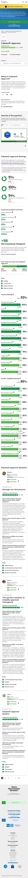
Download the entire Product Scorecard (12, 163)
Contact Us (13, 837)
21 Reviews (4, 54)
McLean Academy (13, 855)
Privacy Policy (19, 875)
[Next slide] (25, 145)
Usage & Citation (13, 860)
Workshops (13, 856)
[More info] (12, 212)
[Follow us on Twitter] (11, 825)
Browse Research (13, 846)
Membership (13, 842)
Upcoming (13, 847)
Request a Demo (15, 802)
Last (19, 778)
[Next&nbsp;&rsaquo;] (15, 778)
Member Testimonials (13, 835)
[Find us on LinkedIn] (8, 825)
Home (2, 31)
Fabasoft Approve (12, 32)
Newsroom (13, 838)
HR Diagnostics (13, 851)
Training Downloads (13, 852)
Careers (12, 836)
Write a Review (15, 54)
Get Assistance (7, 106)
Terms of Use (13, 875)
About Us (13, 834)
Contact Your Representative (14, 21)
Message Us (15, 820)
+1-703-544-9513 (14, 818)
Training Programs (13, 853)
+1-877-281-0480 (14, 814)
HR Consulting (13, 857)
